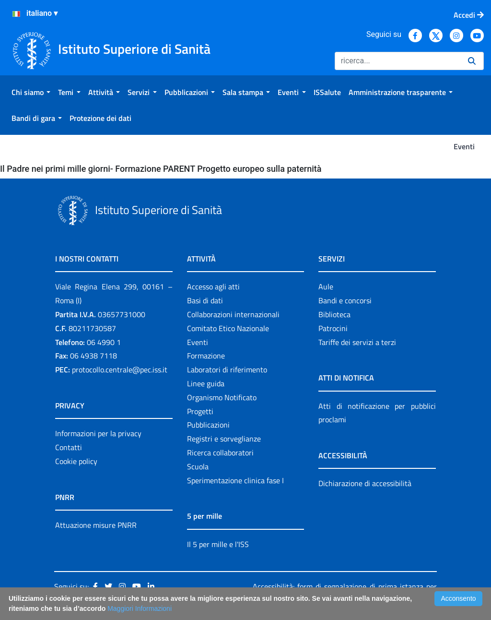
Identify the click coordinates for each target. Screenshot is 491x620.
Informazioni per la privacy (98, 433)
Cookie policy (76, 461)
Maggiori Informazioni (139, 608)
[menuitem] (31, 92)
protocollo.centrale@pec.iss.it (119, 369)
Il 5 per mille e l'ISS (218, 544)
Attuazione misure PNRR (96, 525)
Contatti (68, 447)
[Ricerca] (397, 61)
